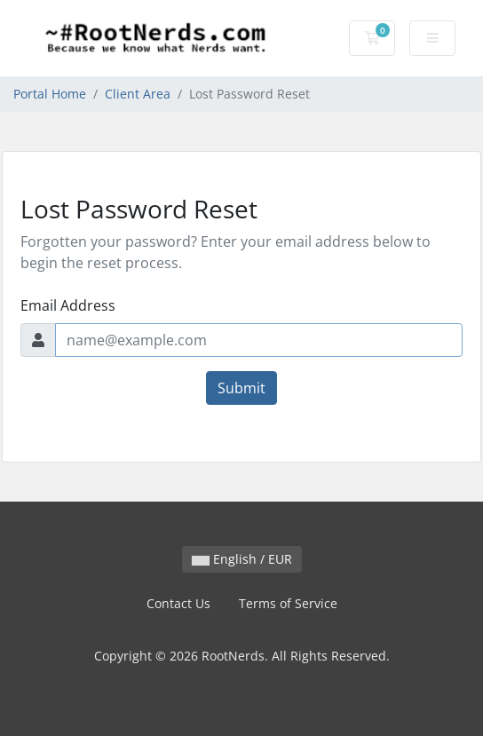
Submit (241, 388)
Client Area (137, 93)
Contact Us (178, 603)
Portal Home (49, 93)
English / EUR (242, 558)
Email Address (67, 305)
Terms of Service (288, 603)
